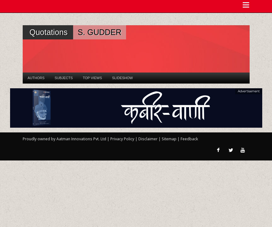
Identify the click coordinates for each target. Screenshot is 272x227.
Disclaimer (148, 139)
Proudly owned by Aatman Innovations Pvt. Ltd (64, 139)
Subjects (63, 78)
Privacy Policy (122, 139)
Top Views (92, 78)
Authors (36, 78)
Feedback (189, 139)
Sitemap (169, 139)
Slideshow (122, 78)
